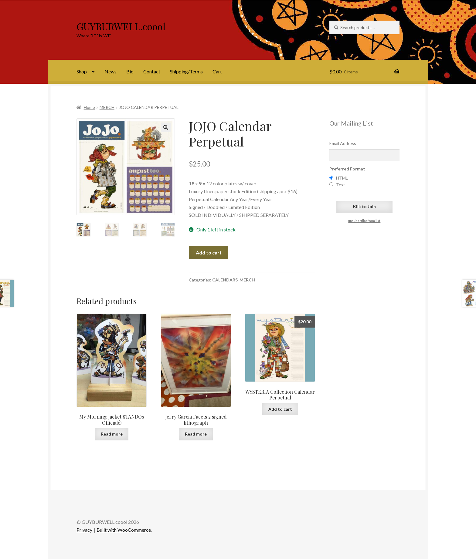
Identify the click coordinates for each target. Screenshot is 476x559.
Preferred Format (347, 168)
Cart (217, 71)
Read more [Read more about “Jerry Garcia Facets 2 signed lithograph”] (196, 433)
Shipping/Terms (186, 71)
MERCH (107, 107)
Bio (130, 71)
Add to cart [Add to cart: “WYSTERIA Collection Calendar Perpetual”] (280, 409)
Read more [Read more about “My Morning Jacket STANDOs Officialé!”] (112, 433)
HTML (342, 177)
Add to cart (209, 252)
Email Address (342, 143)
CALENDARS (225, 279)
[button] (166, 127)
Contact (151, 71)
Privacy (84, 530)
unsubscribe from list (364, 221)
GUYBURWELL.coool (120, 26)
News (110, 71)
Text (340, 184)
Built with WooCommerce (124, 530)
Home (89, 107)
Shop (81, 71)
